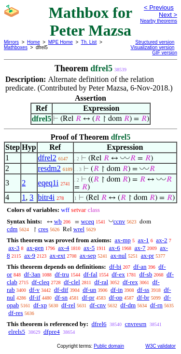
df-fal (90, 274)
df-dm (128, 305)
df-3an (32, 274)
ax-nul (118, 255)
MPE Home (60, 42)
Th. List (89, 42)
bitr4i (46, 197)
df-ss (143, 289)
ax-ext (57, 255)
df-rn (156, 305)
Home (33, 42)
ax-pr (147, 255)
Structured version (154, 42)
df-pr (88, 297)
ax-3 (13, 247)
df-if (34, 297)
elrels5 (16, 331)
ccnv (119, 221)
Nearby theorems (158, 21)
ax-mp (123, 240)
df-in (117, 289)
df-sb (145, 274)
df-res (15, 312)
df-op (115, 297)
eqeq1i (48, 183)
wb (58, 221)
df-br (143, 297)
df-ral (101, 282)
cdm (12, 229)
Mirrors (11, 42)
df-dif (61, 289)
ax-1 (143, 240)
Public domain (109, 346)
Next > (168, 14)
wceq (87, 221)
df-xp (40, 305)
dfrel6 (98, 324)
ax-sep (88, 255)
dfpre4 (51, 331)
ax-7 (139, 247)
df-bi (115, 266)
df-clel (72, 282)
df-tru (62, 274)
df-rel (68, 305)
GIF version (164, 52)
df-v (34, 289)
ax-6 (114, 247)
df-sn (61, 297)
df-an (139, 266)
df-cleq (40, 282)
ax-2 (161, 240)
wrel (78, 229)
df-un (89, 289)
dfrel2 (47, 158)
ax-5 (89, 247)
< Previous (159, 7)
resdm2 (49, 168)
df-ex (118, 274)
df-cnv (98, 305)
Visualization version (152, 47)
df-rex (130, 282)
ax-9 (29, 255)
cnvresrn (136, 324)
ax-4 (63, 247)
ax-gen (35, 247)
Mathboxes (16, 47)
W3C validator (160, 346)
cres (43, 229)
